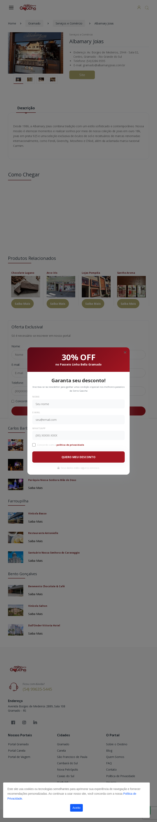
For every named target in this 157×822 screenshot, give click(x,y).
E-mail (36, 412)
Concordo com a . (61, 444)
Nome (35, 396)
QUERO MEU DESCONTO (78, 457)
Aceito (77, 807)
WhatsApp (38, 428)
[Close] (125, 351)
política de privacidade (70, 444)
